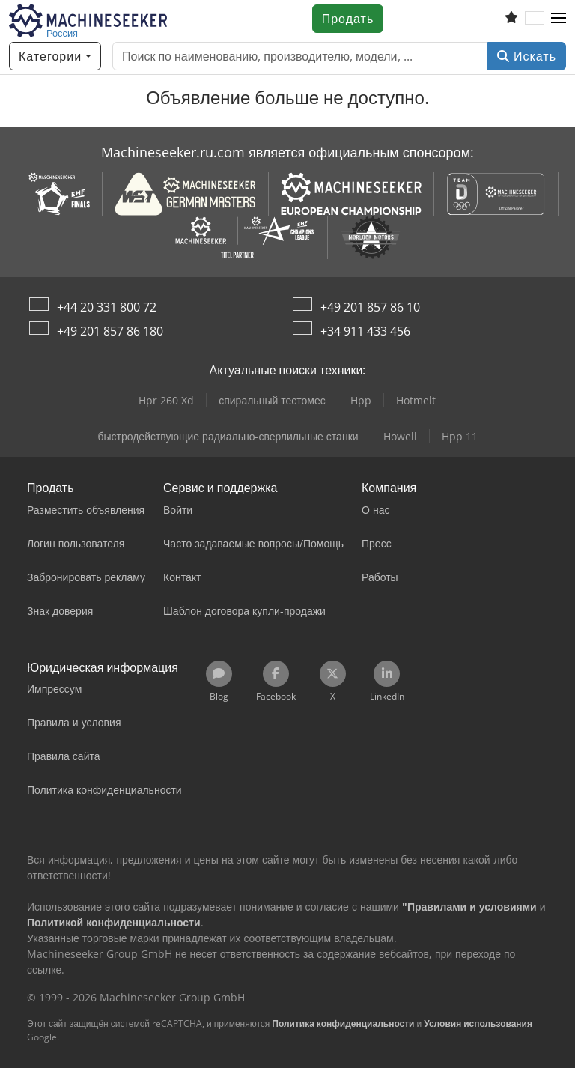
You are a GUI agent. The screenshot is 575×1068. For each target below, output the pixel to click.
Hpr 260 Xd (166, 400)
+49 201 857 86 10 (370, 307)
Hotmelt (416, 400)
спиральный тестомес (272, 400)
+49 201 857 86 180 (110, 331)
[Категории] (55, 56)
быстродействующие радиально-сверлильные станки (227, 436)
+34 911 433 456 (365, 331)
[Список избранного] (511, 18)
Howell (400, 436)
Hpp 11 (460, 436)
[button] (558, 18)
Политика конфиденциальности (343, 1023)
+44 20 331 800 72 (106, 307)
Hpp (360, 400)
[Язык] (535, 18)
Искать (526, 56)
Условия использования (478, 1023)
